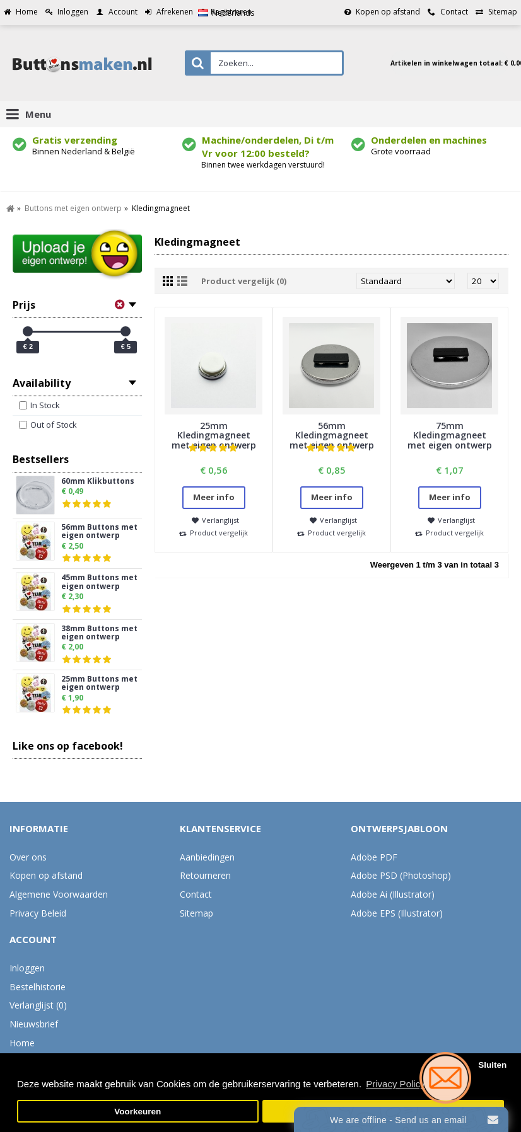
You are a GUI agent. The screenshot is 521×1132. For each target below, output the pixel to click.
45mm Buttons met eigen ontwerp (99, 582)
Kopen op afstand (46, 875)
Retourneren (205, 875)
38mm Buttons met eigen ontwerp (99, 633)
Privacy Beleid (37, 913)
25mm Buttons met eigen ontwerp (99, 683)
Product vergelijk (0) (243, 281)
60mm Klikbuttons (97, 481)
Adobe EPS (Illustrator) (397, 913)
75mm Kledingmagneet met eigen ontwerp (449, 435)
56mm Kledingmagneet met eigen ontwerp (332, 435)
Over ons (28, 857)
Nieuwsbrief (33, 1024)
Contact (196, 894)
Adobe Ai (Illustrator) (393, 894)
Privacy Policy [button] (395, 1083)
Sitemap (196, 913)
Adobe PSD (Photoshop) (401, 875)
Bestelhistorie (37, 987)
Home (22, 1043)
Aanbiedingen (207, 857)
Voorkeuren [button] (137, 1111)
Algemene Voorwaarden (58, 894)
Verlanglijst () (38, 1005)
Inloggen (27, 968)
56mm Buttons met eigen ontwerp (99, 531)
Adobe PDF (374, 857)
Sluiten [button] (492, 1065)
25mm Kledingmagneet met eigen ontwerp (214, 435)
